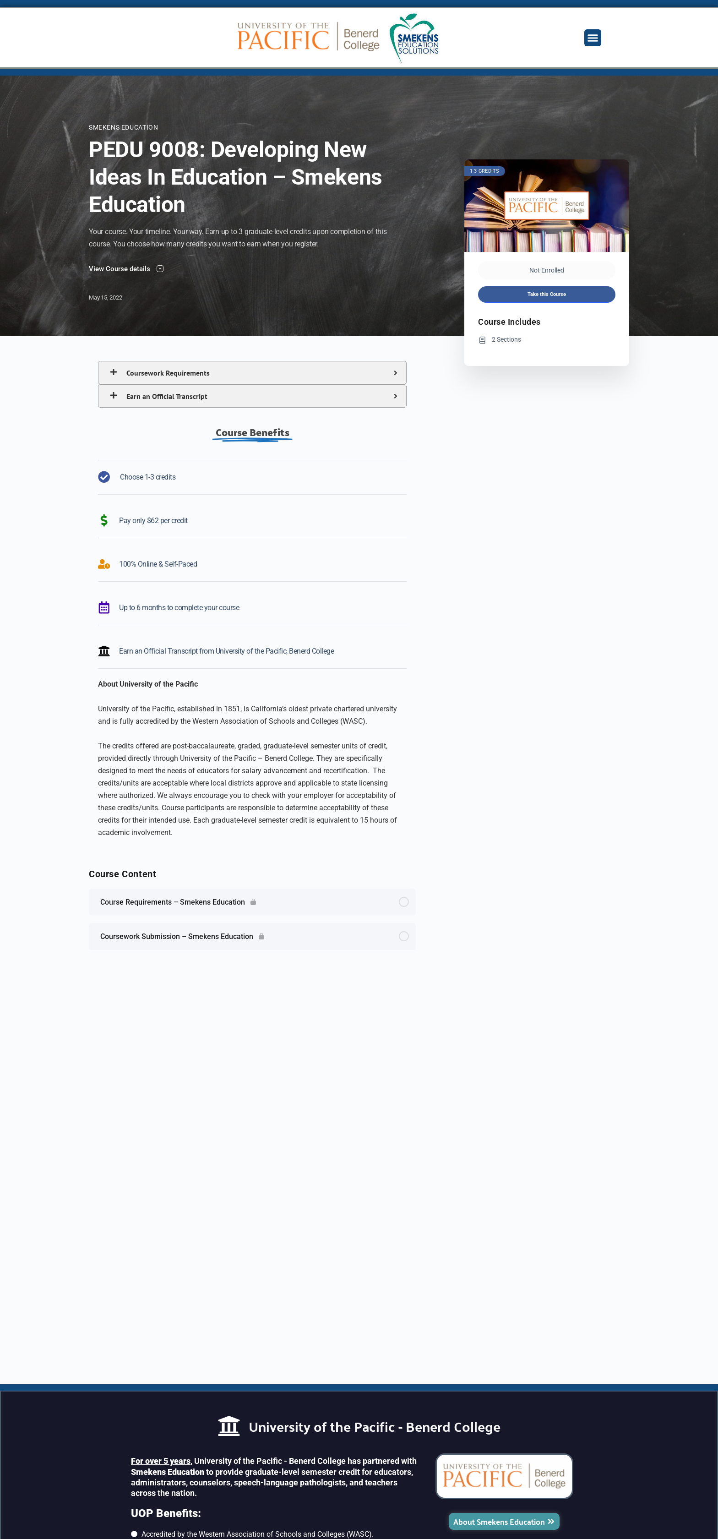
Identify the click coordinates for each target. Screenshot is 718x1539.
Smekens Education (123, 127)
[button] (593, 38)
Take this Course (547, 294)
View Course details (126, 269)
